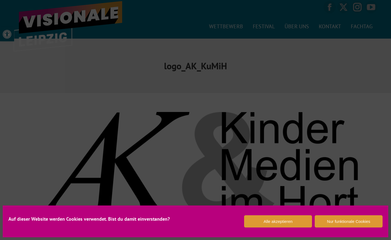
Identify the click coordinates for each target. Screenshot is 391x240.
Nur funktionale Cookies (348, 221)
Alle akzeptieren (278, 221)
